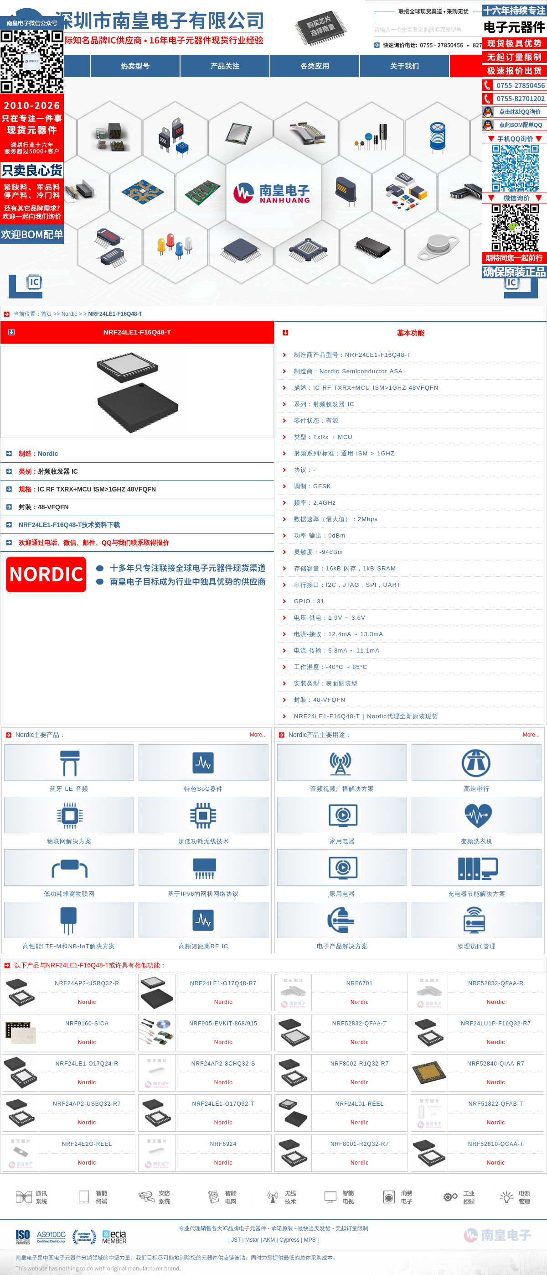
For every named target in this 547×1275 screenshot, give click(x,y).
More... (258, 735)
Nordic (69, 314)
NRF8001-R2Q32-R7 (359, 1144)
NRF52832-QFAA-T (359, 1023)
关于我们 (404, 66)
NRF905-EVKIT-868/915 (223, 1023)
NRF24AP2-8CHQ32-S (223, 1064)
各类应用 (315, 66)
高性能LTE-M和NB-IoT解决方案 (69, 946)
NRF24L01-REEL (359, 1104)
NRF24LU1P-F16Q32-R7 (496, 1023)
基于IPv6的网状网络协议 (203, 893)
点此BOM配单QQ (520, 125)
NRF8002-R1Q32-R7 (359, 1064)
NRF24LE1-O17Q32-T (223, 1104)
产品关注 (225, 66)
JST (236, 1240)
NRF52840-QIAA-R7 (496, 1064)
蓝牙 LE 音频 (69, 788)
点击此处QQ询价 (520, 112)
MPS (310, 1240)
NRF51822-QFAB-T (496, 1104)
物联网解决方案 (69, 841)
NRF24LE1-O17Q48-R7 (223, 983)
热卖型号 (135, 66)
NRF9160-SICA (86, 1023)
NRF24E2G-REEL (87, 1144)
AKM (269, 1240)
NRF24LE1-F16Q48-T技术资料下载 (69, 524)
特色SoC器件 (203, 788)
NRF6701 (359, 983)
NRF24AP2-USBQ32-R (87, 983)
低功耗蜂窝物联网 (69, 893)
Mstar (252, 1240)
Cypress (289, 1240)
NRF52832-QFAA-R (496, 983)
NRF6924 (223, 1144)
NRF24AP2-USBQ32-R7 (87, 1104)
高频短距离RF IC (204, 946)
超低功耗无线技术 (203, 841)
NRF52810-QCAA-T (496, 1144)
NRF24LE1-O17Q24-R (87, 1064)
